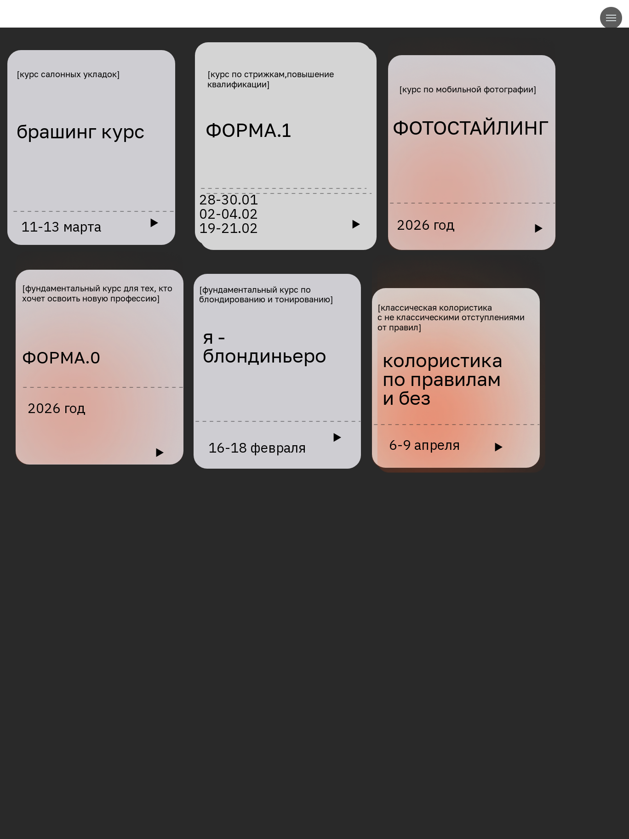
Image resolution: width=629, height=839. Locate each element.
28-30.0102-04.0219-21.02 (228, 214)
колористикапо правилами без (443, 379)
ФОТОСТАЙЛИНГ (471, 127)
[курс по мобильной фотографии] (468, 89)
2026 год (426, 224)
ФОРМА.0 (61, 357)
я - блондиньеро (264, 346)
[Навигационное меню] (611, 18)
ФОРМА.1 (248, 130)
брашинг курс (80, 131)
